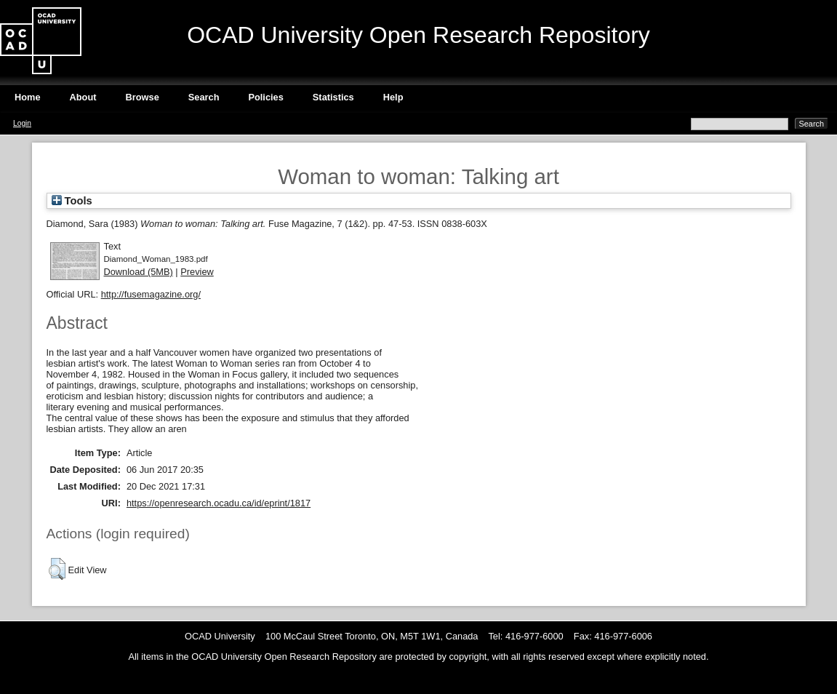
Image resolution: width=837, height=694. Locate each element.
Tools (72, 201)
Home (28, 97)
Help (393, 97)
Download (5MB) (138, 271)
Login (22, 123)
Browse (142, 97)
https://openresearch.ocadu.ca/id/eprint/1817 (219, 503)
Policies (265, 97)
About (83, 97)
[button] (57, 569)
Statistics (333, 97)
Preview (197, 271)
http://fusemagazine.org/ (151, 294)
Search (204, 97)
